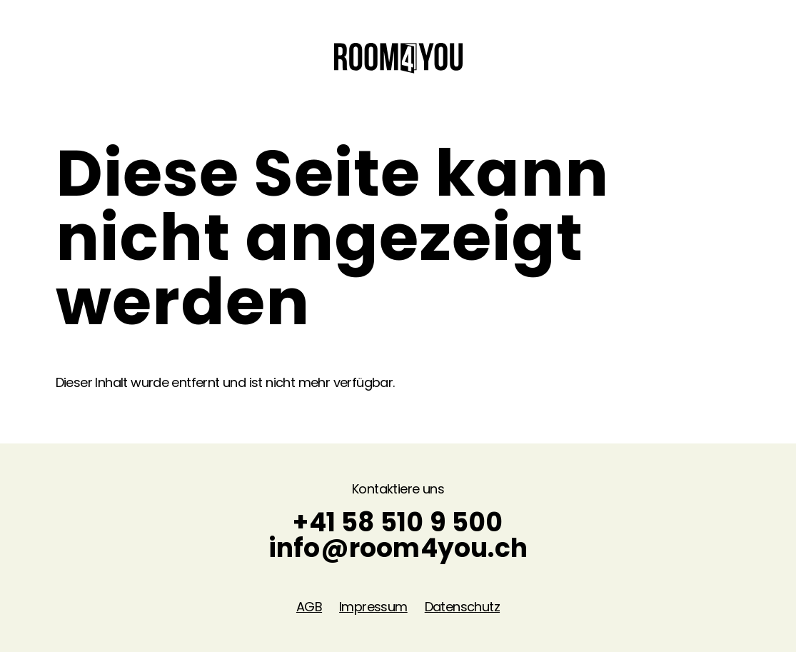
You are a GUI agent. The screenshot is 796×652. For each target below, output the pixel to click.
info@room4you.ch (398, 548)
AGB (309, 607)
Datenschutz (462, 607)
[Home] (398, 57)
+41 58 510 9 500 (398, 522)
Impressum (373, 607)
